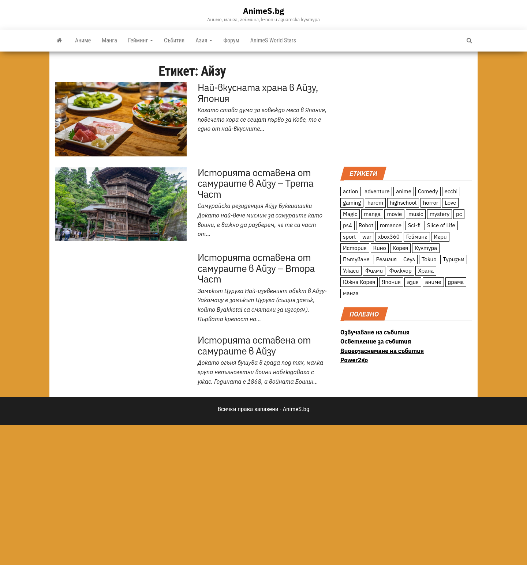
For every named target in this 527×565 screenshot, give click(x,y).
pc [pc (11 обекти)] (459, 214)
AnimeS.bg (263, 10)
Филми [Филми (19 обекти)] (374, 270)
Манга (109, 40)
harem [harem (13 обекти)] (375, 202)
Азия (203, 40)
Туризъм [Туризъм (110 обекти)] (453, 259)
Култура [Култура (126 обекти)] (426, 247)
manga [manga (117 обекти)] (372, 214)
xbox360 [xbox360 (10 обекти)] (389, 236)
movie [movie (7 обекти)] (394, 214)
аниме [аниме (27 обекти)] (433, 281)
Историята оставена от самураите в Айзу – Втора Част (256, 268)
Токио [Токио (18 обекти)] (429, 259)
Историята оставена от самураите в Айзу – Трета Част (255, 183)
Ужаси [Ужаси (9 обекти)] (351, 270)
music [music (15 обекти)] (415, 214)
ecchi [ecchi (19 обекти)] (451, 191)
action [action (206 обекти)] (350, 191)
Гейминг (140, 40)
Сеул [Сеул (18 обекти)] (409, 259)
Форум (231, 40)
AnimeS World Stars (273, 40)
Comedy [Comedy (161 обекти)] (428, 191)
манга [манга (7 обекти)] (351, 293)
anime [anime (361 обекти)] (403, 191)
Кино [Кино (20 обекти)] (379, 247)
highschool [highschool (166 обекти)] (403, 202)
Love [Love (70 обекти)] (450, 202)
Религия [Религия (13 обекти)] (386, 259)
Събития (174, 40)
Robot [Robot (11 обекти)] (366, 225)
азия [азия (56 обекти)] (413, 281)
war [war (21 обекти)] (366, 236)
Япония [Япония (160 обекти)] (391, 281)
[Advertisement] (406, 108)
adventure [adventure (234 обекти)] (377, 191)
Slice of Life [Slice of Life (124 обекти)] (441, 225)
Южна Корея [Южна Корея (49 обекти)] (359, 281)
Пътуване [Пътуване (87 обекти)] (356, 259)
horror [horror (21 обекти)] (430, 202)
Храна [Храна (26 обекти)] (426, 270)
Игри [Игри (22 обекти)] (440, 236)
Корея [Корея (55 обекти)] (400, 247)
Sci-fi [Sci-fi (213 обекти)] (414, 225)
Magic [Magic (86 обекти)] (350, 214)
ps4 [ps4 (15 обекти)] (347, 225)
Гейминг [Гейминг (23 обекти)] (416, 236)
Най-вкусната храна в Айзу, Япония (258, 93)
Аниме (83, 40)
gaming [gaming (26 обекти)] (352, 202)
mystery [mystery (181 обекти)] (439, 214)
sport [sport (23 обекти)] (349, 236)
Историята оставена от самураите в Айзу (254, 345)
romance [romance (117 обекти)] (390, 225)
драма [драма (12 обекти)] (456, 281)
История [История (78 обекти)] (355, 247)
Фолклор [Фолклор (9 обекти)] (400, 270)
